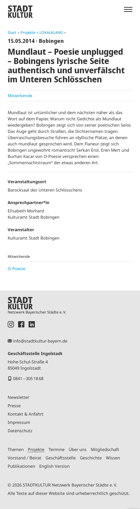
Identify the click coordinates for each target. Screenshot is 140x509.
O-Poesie (16, 268)
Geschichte (91, 458)
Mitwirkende (20, 95)
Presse (14, 405)
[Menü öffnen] (128, 9)
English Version (54, 466)
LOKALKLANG (51, 32)
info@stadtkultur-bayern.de (40, 341)
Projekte (27, 32)
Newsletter (18, 397)
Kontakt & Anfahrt (25, 414)
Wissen (113, 458)
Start (12, 32)
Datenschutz (20, 430)
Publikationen (21, 466)
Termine (57, 449)
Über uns (78, 449)
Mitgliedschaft (105, 449)
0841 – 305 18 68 (28, 378)
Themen (16, 449)
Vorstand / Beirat (24, 458)
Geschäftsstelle (61, 458)
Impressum (19, 422)
